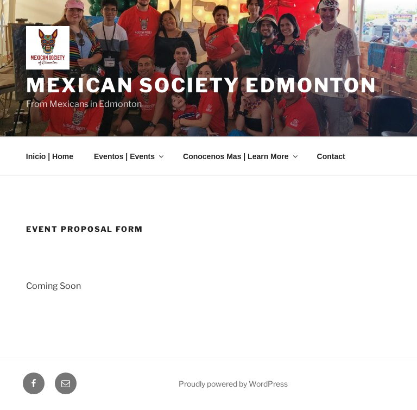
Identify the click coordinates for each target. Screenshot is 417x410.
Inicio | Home (49, 156)
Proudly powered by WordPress (233, 383)
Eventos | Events (129, 156)
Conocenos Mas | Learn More (241, 156)
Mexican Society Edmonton (201, 85)
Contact (331, 156)
